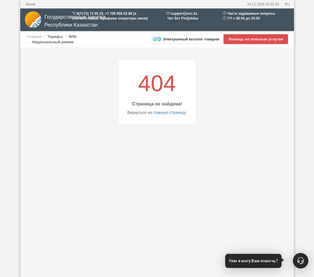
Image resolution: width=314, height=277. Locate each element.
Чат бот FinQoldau (182, 18)
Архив (30, 4)
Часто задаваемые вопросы (251, 14)
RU (287, 4)
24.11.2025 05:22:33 (263, 4)
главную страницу (169, 112)
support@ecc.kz (184, 14)
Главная (34, 36)
